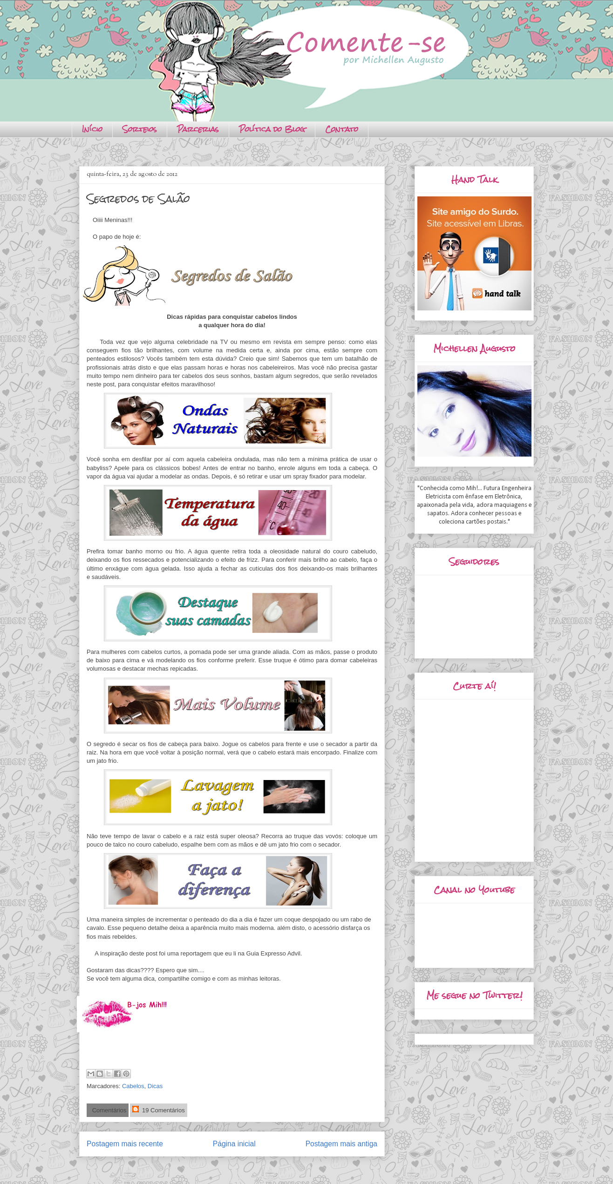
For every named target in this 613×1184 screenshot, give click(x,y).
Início (92, 129)
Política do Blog (272, 129)
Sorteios (140, 129)
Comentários (108, 1110)
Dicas (155, 1086)
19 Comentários (158, 1110)
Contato (341, 129)
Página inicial (234, 1144)
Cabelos (133, 1086)
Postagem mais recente (125, 1144)
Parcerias (198, 129)
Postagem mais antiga (341, 1144)
